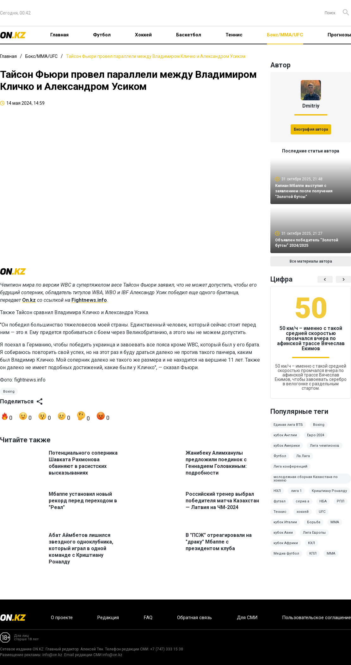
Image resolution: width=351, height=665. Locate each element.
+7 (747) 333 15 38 (166, 649)
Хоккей (143, 35)
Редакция (108, 617)
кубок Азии (283, 537)
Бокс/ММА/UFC (285, 35)
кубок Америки (287, 450)
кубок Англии (285, 440)
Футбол (102, 35)
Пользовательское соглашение (316, 617)
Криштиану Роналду (329, 495)
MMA (331, 558)
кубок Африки (286, 547)
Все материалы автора (311, 266)
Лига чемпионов (324, 450)
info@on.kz (52, 655)
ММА (334, 527)
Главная (59, 35)
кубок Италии (285, 527)
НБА (323, 506)
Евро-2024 (315, 440)
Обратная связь (194, 617)
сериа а (302, 506)
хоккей (303, 516)
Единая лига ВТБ (288, 429)
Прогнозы (339, 35)
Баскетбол (188, 35)
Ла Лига (303, 460)
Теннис (234, 35)
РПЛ (340, 506)
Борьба (313, 527)
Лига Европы (314, 537)
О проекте (62, 617)
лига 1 (296, 495)
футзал (280, 506)
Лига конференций (290, 471)
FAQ (148, 617)
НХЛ (277, 495)
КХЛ (311, 547)
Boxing (9, 399)
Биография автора (311, 129)
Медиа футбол (286, 558)
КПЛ (313, 558)
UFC (322, 516)
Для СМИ (247, 617)
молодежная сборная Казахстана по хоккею (306, 483)
